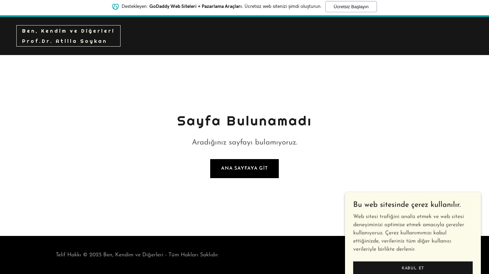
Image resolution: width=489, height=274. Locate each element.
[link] (68, 41)
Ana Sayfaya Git (244, 168)
